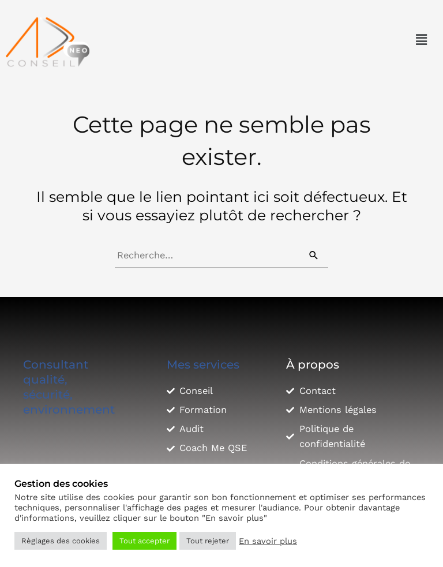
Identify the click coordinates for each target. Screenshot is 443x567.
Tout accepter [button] (144, 540)
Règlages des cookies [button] (60, 540)
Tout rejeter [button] (207, 540)
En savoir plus (268, 541)
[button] (421, 40)
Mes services (203, 364)
